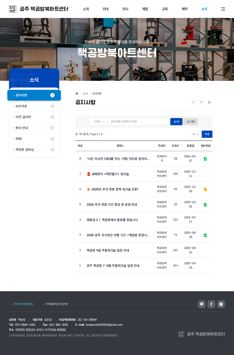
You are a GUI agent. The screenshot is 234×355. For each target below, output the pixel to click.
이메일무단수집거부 (57, 304)
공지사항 (96, 93)
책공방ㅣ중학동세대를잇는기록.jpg (205, 159)
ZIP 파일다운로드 (205, 189)
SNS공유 (193, 102)
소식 (85, 93)
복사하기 (201, 102)
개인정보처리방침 (23, 304)
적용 (207, 134)
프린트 (209, 102)
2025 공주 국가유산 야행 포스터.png (205, 235)
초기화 (190, 121)
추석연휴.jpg (205, 204)
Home (76, 93)
